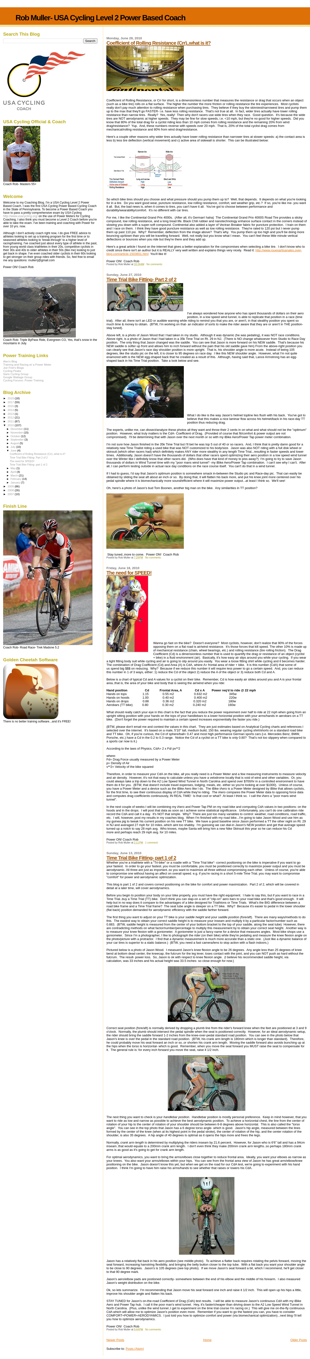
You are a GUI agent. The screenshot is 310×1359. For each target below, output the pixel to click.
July (13, 446)
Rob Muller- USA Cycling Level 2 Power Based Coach (100, 17)
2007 (11, 494)
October (16, 436)
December (17, 428)
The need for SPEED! (128, 572)
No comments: (155, 264)
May (13, 468)
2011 (11, 421)
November (17, 432)
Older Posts (298, 1340)
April (14, 471)
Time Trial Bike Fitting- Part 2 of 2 (141, 279)
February (16, 478)
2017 (11, 402)
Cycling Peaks (12, 370)
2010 (11, 425)
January (16, 482)
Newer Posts (115, 1340)
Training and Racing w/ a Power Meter (27, 364)
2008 (11, 490)
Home (207, 1340)
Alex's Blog (10, 361)
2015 (11, 406)
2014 (11, 409)
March (15, 475)
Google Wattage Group (17, 377)
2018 (11, 398)
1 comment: (152, 842)
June (14, 450)
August (15, 443)
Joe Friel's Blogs (13, 367)
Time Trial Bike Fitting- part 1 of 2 (141, 857)
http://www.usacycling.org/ (20, 216)
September (18, 439)
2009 (11, 486)
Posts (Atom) (135, 1349)
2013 (11, 413)
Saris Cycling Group (15, 374)
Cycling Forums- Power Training (23, 380)
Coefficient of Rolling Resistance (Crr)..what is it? (158, 43)
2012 (11, 417)
